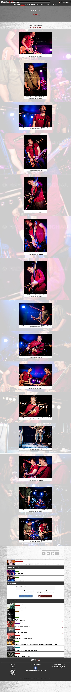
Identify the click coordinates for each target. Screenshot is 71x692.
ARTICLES (13, 690)
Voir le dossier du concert (35, 27)
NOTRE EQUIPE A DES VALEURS (58, 685)
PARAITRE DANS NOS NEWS (58, 687)
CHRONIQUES (12, 688)
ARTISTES (13, 686)
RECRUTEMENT (58, 688)
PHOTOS (12, 687)
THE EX (35, 14)
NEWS (13, 685)
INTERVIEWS (12, 689)
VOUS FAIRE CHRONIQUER (58, 686)
